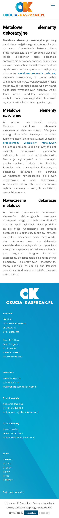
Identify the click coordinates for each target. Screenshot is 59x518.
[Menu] (53, 4)
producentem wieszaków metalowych (29, 142)
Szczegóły (44, 512)
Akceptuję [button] (31, 513)
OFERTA (7, 467)
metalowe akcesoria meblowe (36, 73)
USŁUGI (7, 463)
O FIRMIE (7, 459)
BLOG (6, 476)
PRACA (6, 472)
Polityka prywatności (13, 492)
